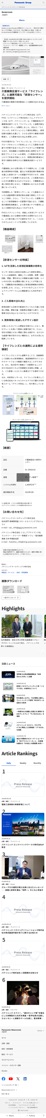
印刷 (6, 79)
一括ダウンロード (11, 597)
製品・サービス (7, 88)
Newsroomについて (8, 1090)
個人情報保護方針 (32, 1107)
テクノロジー (6, 106)
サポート (7, 1103)
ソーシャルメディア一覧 (9, 1085)
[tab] (23, 763)
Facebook (13, 1100)
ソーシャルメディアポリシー (16, 1107)
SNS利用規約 (12, 1105)
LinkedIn (33, 1100)
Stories (4, 1071)
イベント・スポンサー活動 (11, 1065)
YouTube (21, 1100)
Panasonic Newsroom (11, 1030)
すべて (4, 1038)
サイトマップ (16, 1103)
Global (39, 1031)
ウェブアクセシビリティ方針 (27, 1105)
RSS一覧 (4, 1094)
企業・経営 (6, 1043)
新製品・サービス (8, 572)
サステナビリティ (8, 1060)
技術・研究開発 (22, 572)
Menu (21, 20)
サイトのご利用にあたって (30, 1103)
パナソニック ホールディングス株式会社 (13, 7)
